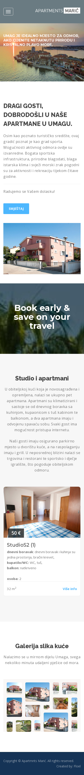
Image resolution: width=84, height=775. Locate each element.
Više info (70, 588)
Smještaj (16, 208)
